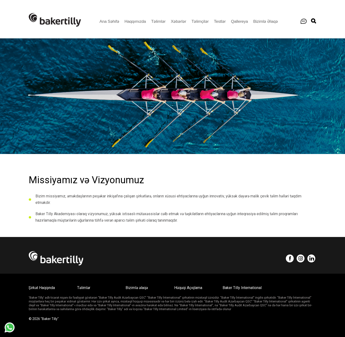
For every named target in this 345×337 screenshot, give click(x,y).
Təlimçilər (200, 21)
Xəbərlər (178, 21)
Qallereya (239, 21)
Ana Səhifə (109, 21)
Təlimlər (158, 21)
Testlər (220, 21)
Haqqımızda (135, 21)
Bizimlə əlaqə (265, 21)
